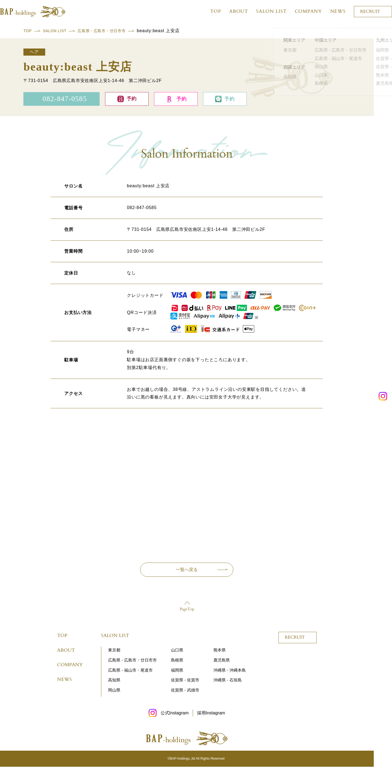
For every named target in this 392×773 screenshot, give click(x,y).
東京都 (114, 656)
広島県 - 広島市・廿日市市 (112, 30)
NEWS (331, 11)
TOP (209, 11)
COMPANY (302, 11)
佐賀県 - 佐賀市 (185, 686)
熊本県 (219, 656)
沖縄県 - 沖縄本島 (229, 676)
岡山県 (114, 696)
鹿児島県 (221, 666)
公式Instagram (175, 719)
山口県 (177, 656)
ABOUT (232, 11)
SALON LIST (265, 11)
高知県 (114, 686)
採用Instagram (211, 719)
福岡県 (177, 676)
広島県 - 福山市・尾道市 (130, 676)
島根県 (177, 666)
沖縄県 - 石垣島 (227, 686)
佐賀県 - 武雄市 (185, 696)
